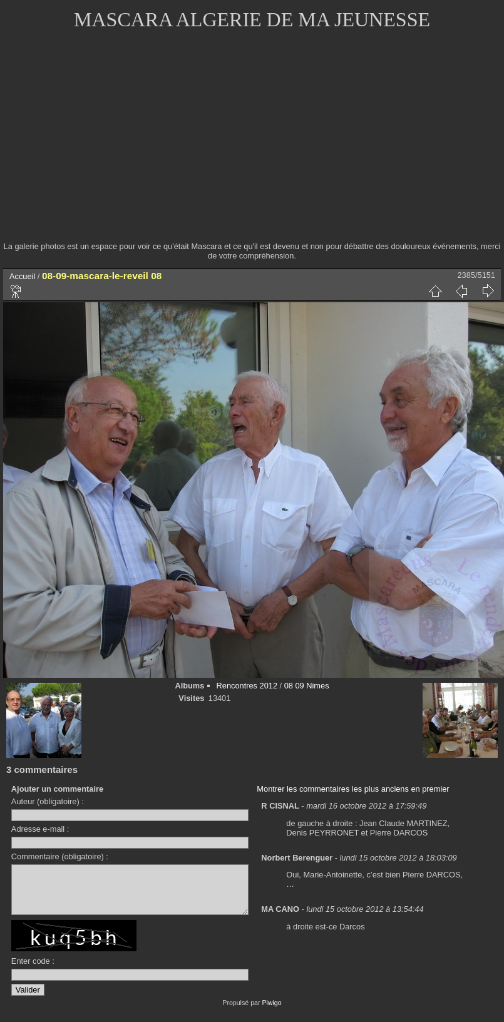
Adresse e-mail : (40, 829)
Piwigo (271, 1012)
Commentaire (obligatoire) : (59, 856)
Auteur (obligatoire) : (47, 801)
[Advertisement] (252, 144)
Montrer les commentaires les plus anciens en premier (353, 789)
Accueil (22, 276)
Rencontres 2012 (247, 685)
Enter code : (32, 970)
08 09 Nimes (306, 685)
